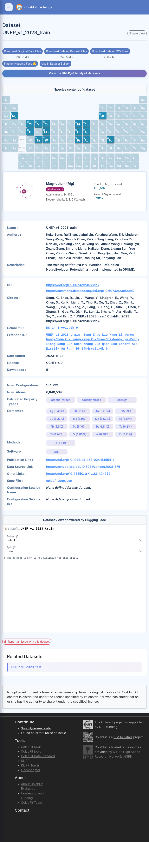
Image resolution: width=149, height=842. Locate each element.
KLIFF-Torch (30, 765)
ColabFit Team (31, 802)
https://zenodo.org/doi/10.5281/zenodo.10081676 (83, 467)
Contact (22, 810)
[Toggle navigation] (9, 7)
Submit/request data (36, 728)
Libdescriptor (30, 770)
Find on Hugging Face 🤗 (20, 63)
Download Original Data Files (22, 51)
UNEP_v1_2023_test (26, 667)
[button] (6, 99)
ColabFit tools (31, 751)
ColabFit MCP (31, 747)
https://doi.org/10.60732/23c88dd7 (72, 285)
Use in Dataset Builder (55, 63)
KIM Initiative (122, 737)
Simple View (137, 33)
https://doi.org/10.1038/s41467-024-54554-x (80, 460)
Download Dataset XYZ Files (110, 51)
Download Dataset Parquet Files (66, 51)
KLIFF (25, 761)
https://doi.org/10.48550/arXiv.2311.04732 (78, 474)
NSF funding (108, 727)
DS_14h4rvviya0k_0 (62, 328)
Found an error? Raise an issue (43, 733)
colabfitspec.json (59, 481)
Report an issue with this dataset (27, 641)
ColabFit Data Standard (38, 756)
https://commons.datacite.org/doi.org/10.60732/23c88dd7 (90, 291)
